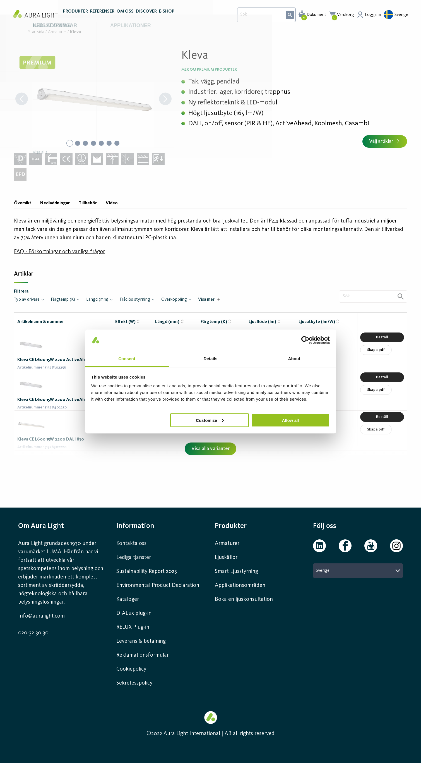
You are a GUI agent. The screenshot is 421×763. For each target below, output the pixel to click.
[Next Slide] (165, 99)
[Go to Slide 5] (102, 143)
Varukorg (345, 15)
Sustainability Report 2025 (146, 571)
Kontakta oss (131, 543)
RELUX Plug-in (132, 627)
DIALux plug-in (133, 613)
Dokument (316, 15)
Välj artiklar (384, 141)
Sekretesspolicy (134, 683)
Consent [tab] (126, 358)
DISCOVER (146, 16)
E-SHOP (166, 16)
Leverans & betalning (141, 641)
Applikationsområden (240, 585)
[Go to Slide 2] (77, 143)
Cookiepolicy (131, 669)
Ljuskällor (226, 557)
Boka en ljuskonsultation (244, 599)
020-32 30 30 (33, 633)
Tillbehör (88, 203)
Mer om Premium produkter (209, 69)
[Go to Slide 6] (110, 143)
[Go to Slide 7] (118, 143)
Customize (210, 420)
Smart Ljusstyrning (236, 571)
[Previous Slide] (22, 99)
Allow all (290, 420)
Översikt (22, 203)
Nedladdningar (55, 203)
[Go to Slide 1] (68, 143)
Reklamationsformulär (142, 655)
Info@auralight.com (41, 616)
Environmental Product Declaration (157, 585)
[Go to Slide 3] (85, 143)
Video (112, 203)
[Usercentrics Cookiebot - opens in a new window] (305, 340)
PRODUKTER (75, 16)
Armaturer (57, 32)
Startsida (36, 32)
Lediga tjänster (133, 557)
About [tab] (294, 358)
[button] (93, 99)
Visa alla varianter (210, 448)
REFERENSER (102, 16)
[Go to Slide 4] (93, 143)
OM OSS (125, 16)
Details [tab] (211, 358)
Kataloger (127, 599)
